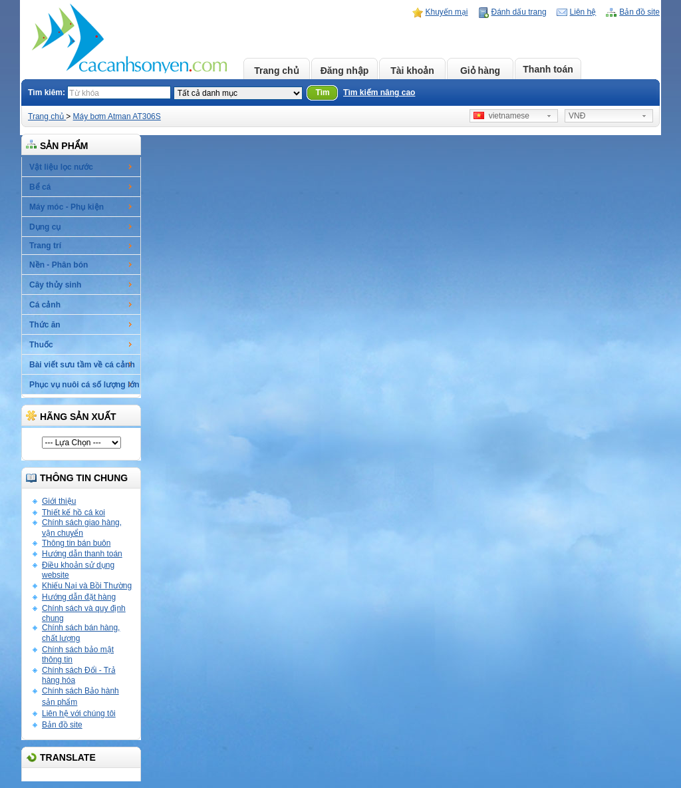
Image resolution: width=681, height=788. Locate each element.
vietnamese (501, 115)
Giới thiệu (59, 501)
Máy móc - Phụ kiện (66, 207)
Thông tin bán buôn (76, 543)
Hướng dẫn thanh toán (82, 553)
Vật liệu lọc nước (61, 167)
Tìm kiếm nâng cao (379, 92)
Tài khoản (412, 70)
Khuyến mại (447, 12)
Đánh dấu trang (519, 12)
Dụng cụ (45, 227)
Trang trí (45, 245)
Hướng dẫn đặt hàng (79, 597)
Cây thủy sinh (55, 285)
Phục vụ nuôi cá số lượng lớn (84, 384)
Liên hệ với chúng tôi (79, 713)
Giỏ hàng (480, 70)
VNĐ (577, 115)
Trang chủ (276, 70)
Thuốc (41, 344)
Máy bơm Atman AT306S (117, 116)
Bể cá (40, 187)
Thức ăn (45, 324)
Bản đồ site (639, 12)
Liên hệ (583, 12)
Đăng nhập (345, 70)
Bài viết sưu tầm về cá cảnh (82, 364)
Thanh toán (548, 69)
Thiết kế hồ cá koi (73, 512)
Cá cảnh (45, 304)
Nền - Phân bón (58, 265)
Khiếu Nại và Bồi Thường (87, 585)
